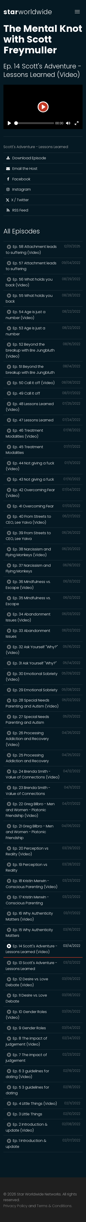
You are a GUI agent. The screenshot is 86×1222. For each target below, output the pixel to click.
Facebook (18, 179)
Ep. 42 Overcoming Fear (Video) (43, 493)
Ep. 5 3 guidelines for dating (43, 1090)
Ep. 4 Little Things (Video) (43, 1103)
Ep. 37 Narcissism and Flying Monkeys (43, 568)
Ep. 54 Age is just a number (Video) (43, 314)
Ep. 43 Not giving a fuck (43, 479)
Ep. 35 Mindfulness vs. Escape (43, 601)
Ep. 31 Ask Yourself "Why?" (43, 663)
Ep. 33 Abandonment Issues (43, 633)
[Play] (43, 106)
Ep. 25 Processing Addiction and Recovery (43, 758)
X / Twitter (17, 200)
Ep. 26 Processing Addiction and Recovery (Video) (43, 738)
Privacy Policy (15, 1205)
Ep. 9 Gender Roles (43, 1028)
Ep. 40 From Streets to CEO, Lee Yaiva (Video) (43, 519)
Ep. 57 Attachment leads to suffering (43, 266)
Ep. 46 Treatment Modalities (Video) (43, 433)
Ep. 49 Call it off (43, 393)
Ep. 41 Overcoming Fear (43, 506)
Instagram (18, 189)
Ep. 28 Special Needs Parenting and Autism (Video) (43, 703)
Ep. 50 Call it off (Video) (43, 382)
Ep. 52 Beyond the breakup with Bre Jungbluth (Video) (43, 350)
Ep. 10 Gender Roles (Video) (43, 1014)
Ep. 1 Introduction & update (43, 1143)
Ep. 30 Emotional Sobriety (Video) (43, 676)
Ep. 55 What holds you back (43, 298)
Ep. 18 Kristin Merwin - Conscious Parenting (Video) (43, 883)
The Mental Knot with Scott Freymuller (42, 39)
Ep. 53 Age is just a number (43, 331)
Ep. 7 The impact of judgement (43, 1057)
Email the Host (21, 168)
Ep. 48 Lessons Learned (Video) (43, 406)
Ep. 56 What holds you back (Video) (43, 282)
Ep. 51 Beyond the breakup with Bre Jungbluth (43, 369)
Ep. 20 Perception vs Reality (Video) (43, 851)
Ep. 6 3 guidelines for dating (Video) (43, 1074)
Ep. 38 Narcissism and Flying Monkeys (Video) (43, 552)
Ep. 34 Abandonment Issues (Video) (43, 617)
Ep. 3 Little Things (43, 1114)
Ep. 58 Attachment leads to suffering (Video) (43, 249)
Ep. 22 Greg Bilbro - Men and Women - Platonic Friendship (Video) (43, 809)
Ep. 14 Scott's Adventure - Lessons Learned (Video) (43, 949)
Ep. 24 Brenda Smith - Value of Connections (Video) (43, 774)
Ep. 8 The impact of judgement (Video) (43, 1041)
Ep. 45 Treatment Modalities (43, 449)
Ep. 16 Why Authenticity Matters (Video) (43, 916)
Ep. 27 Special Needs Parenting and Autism (43, 719)
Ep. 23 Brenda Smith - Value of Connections (43, 790)
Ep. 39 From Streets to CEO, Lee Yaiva (43, 536)
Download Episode (26, 158)
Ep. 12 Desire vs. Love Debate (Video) (43, 982)
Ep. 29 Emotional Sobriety (43, 690)
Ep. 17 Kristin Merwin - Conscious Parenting (43, 900)
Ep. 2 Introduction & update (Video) (43, 1127)
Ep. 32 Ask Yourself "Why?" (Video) (43, 650)
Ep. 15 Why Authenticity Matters (43, 932)
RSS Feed (17, 210)
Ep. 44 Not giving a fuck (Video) (43, 466)
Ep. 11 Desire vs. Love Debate (43, 998)
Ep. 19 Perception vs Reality (43, 867)
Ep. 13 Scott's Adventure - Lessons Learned (43, 965)
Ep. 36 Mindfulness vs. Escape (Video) (43, 584)
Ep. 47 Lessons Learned (43, 420)
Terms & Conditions (54, 1205)
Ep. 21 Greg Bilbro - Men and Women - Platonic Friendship (43, 831)
